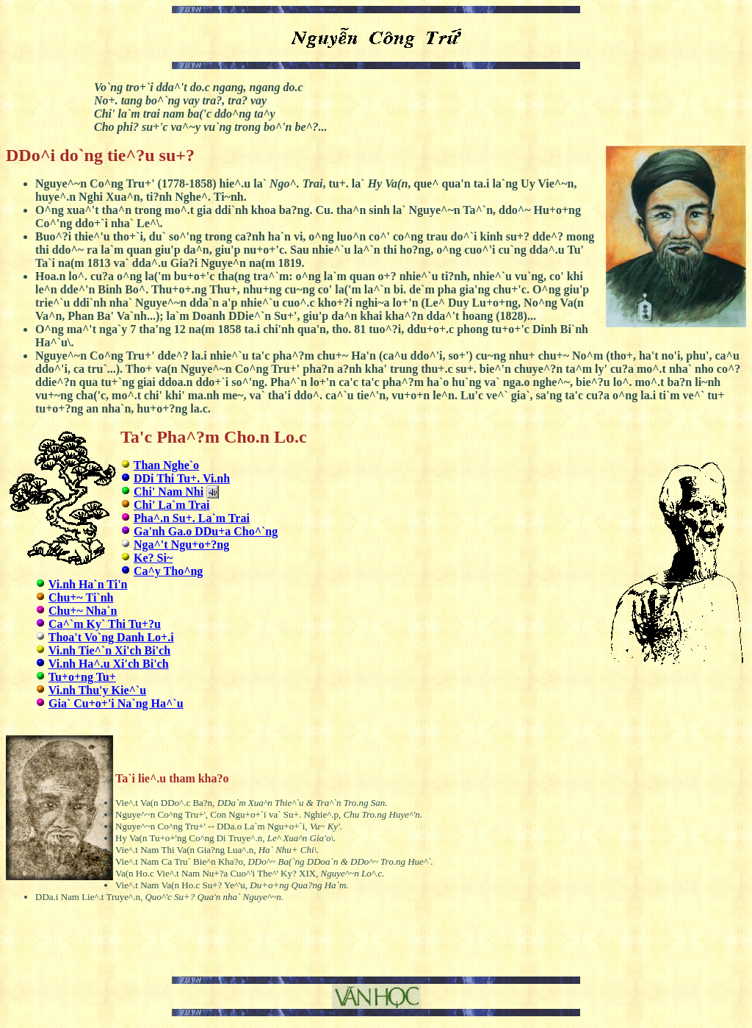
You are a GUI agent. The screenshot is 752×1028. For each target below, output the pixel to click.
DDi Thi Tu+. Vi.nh (182, 478)
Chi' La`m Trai (171, 505)
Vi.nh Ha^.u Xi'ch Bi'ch (108, 663)
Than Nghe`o (166, 465)
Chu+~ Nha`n (82, 610)
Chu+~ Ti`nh (80, 597)
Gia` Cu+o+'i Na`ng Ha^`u (116, 703)
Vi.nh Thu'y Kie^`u (97, 690)
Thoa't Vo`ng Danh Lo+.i (111, 637)
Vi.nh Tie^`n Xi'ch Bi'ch (109, 650)
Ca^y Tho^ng (168, 571)
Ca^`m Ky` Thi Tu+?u (104, 624)
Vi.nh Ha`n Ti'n (88, 584)
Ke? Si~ (153, 558)
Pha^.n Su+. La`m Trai (192, 518)
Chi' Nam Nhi (168, 491)
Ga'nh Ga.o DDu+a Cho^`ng (206, 531)
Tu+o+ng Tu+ (82, 677)
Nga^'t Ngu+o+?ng (181, 544)
